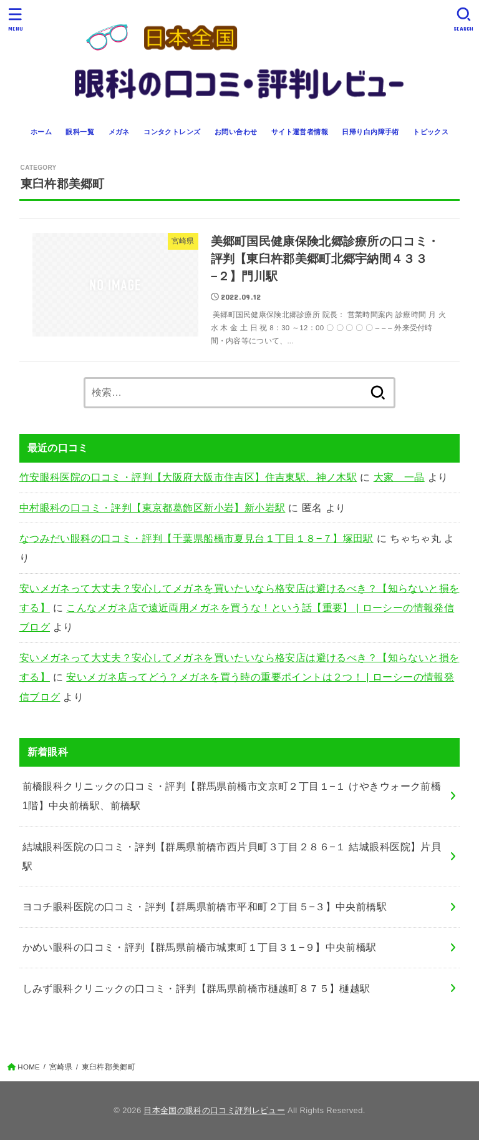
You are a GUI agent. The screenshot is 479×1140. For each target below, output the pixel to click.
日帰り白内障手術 (370, 131)
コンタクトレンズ (171, 131)
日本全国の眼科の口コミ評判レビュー (214, 1110)
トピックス (430, 131)
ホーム (41, 131)
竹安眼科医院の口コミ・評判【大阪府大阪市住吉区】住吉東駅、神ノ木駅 (188, 477)
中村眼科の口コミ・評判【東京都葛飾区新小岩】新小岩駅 (152, 507)
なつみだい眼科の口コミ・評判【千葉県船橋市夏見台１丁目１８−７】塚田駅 (196, 538)
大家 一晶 (399, 477)
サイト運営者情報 (299, 131)
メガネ (119, 131)
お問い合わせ (236, 131)
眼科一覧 (79, 131)
